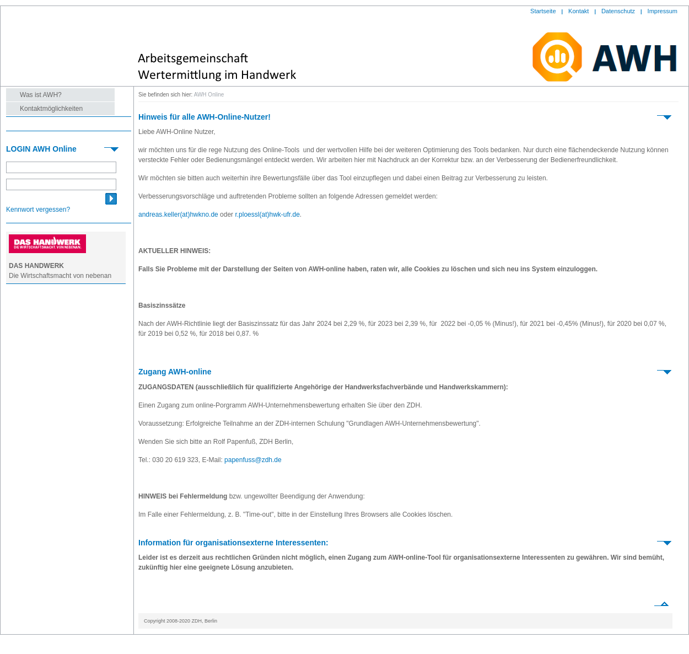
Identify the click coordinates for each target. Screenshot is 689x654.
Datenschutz (618, 11)
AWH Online (209, 95)
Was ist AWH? (41, 95)
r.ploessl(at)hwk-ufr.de (267, 214)
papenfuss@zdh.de (253, 460)
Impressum (662, 11)
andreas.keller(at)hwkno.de (178, 214)
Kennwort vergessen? (38, 209)
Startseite (543, 11)
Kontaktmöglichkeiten (51, 108)
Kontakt (578, 11)
